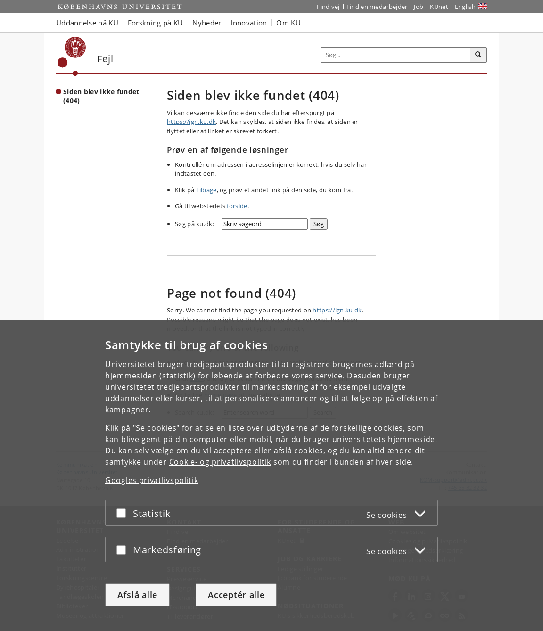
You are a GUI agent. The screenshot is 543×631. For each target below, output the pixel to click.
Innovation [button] (248, 22)
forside (237, 206)
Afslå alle (137, 594)
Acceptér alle (236, 594)
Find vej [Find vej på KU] (328, 6)
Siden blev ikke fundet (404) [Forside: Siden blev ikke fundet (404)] (101, 96)
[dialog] (271, 475)
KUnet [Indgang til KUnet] (439, 6)
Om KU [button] (288, 22)
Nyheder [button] (206, 22)
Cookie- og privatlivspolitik (220, 462)
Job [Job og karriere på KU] (418, 6)
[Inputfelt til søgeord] (396, 55)
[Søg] (478, 55)
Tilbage (206, 190)
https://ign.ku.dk (191, 121)
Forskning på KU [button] (155, 22)
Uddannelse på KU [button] (87, 22)
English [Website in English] (465, 6)
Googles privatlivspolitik (151, 480)
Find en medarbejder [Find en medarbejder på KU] (377, 6)
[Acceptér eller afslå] (123, 513)
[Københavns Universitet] (72, 56)
